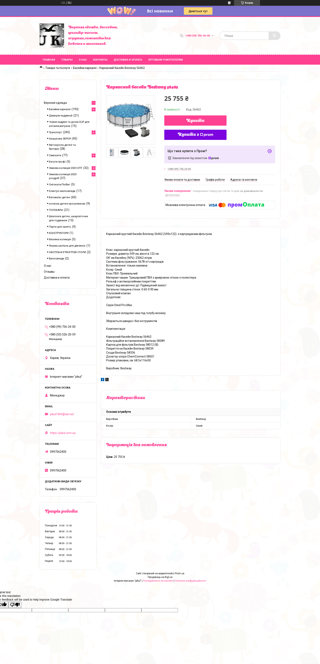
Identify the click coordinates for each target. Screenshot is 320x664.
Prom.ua (179, 573)
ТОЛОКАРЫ (56, 209)
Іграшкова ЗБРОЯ (60, 138)
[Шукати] (274, 35)
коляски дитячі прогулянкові (67, 203)
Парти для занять (60, 226)
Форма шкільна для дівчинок (67, 245)
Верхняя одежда (55, 102)
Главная (49, 59)
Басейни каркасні (85, 68)
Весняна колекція (60, 239)
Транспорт (55, 132)
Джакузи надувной (60, 115)
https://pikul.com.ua (63, 433)
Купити (195, 121)
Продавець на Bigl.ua (160, 577)
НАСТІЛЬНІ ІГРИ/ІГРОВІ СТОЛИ (67, 252)
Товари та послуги (57, 68)
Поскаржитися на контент (158, 580)
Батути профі (57, 161)
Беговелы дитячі (59, 197)
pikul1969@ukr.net (62, 414)
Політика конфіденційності (190, 580)
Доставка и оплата (128, 59)
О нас (83, 59)
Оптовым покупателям (165, 59)
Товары (67, 59)
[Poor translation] (14, 604)
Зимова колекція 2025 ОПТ (65, 167)
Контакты (100, 59)
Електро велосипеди (62, 191)
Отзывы (49, 271)
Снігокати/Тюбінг (59, 184)
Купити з (195, 135)
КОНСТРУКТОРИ (59, 233)
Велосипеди (56, 258)
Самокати (55, 155)
